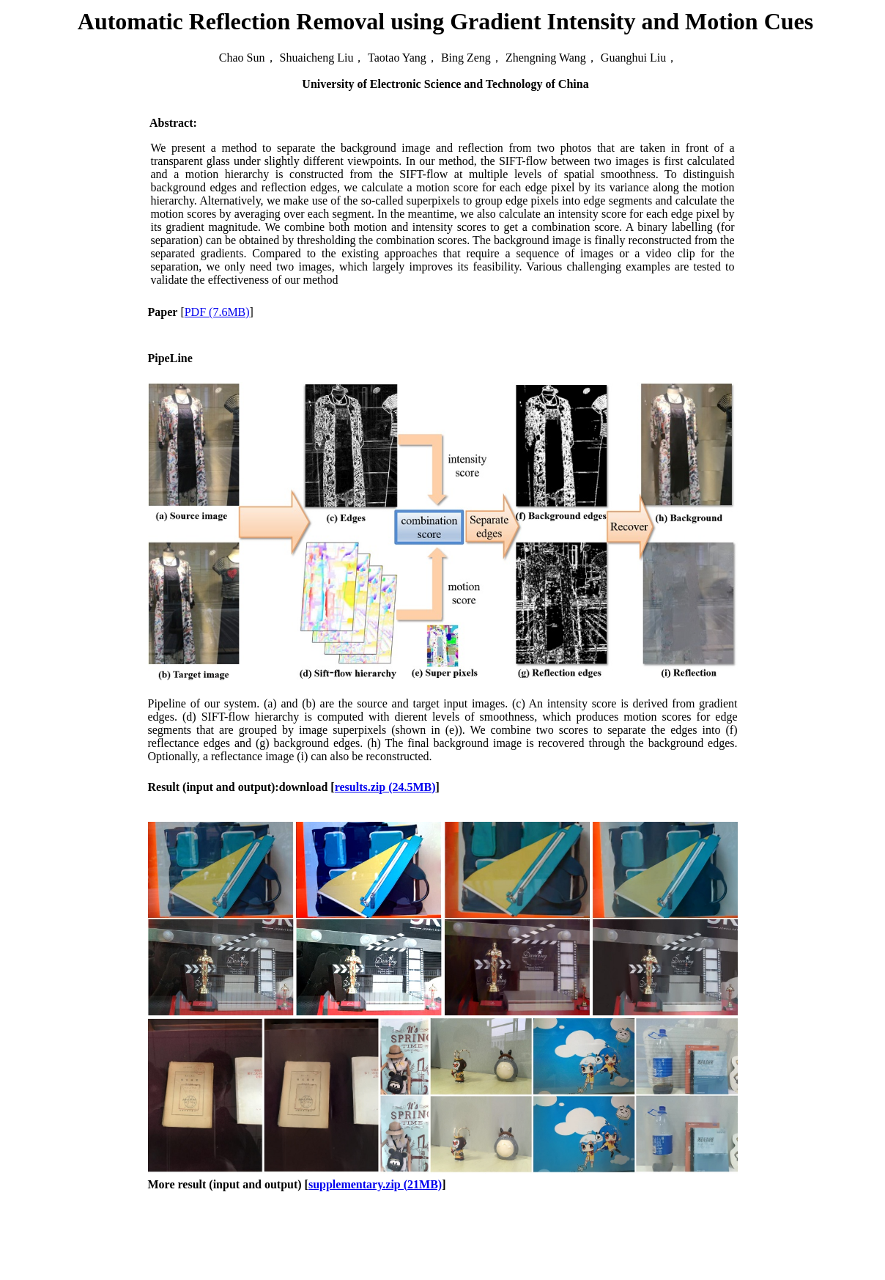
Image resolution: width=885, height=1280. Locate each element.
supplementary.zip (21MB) (375, 1184)
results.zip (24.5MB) (385, 787)
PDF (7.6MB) (217, 312)
